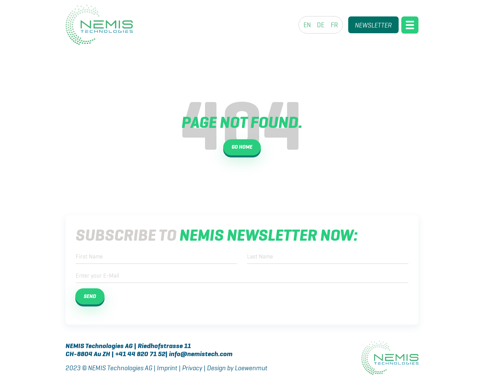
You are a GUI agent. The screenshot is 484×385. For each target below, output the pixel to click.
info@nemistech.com (201, 354)
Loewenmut (251, 369)
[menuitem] (307, 25)
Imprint (167, 369)
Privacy (194, 369)
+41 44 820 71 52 (140, 354)
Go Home (242, 147)
